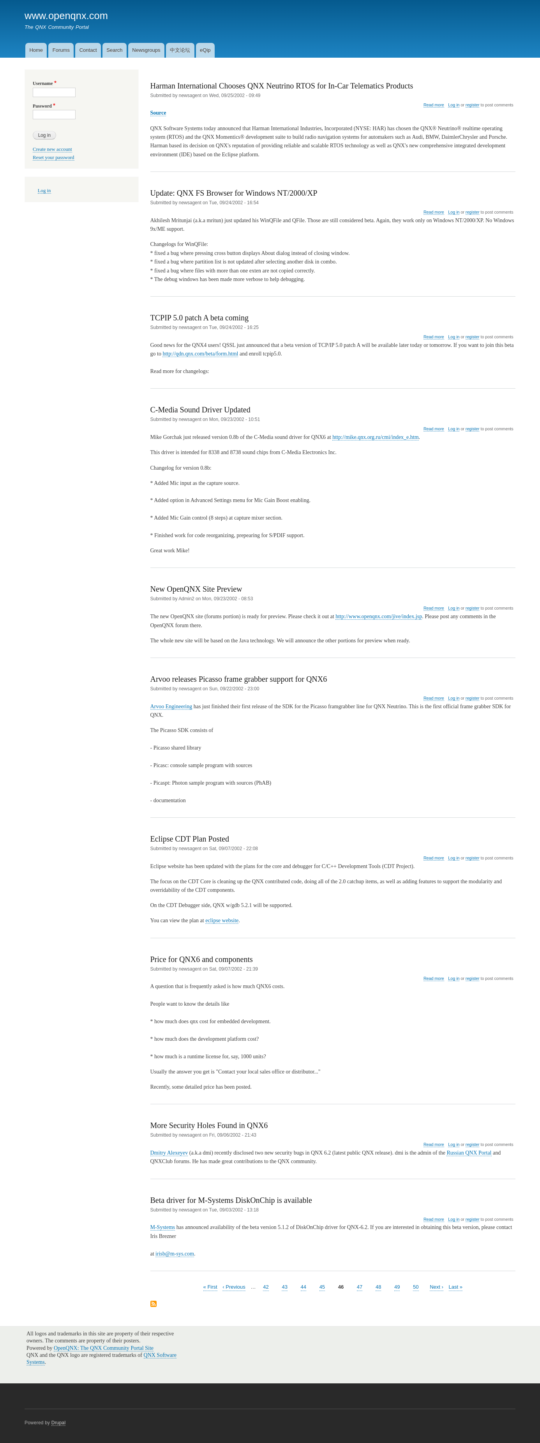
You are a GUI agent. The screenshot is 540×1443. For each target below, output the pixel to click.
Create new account (52, 149)
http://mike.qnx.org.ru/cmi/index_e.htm (375, 437)
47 (359, 1286)
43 (284, 1286)
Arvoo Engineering (171, 706)
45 (322, 1286)
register (473, 105)
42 (265, 1286)
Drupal (58, 1422)
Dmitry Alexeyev (169, 1153)
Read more (434, 105)
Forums (61, 50)
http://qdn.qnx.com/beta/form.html (200, 354)
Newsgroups (146, 50)
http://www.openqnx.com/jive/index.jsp (378, 616)
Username (43, 83)
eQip (205, 50)
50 (415, 1286)
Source (158, 113)
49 (397, 1286)
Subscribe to (153, 1304)
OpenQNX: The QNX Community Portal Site (104, 1348)
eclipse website (221, 920)
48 (378, 1286)
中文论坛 (180, 50)
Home (36, 50)
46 (341, 1286)
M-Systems (162, 1227)
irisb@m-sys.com (174, 1254)
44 (303, 1286)
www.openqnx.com (66, 15)
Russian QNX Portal (468, 1153)
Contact (88, 50)
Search (114, 50)
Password (42, 106)
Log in (453, 105)
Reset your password (53, 157)
